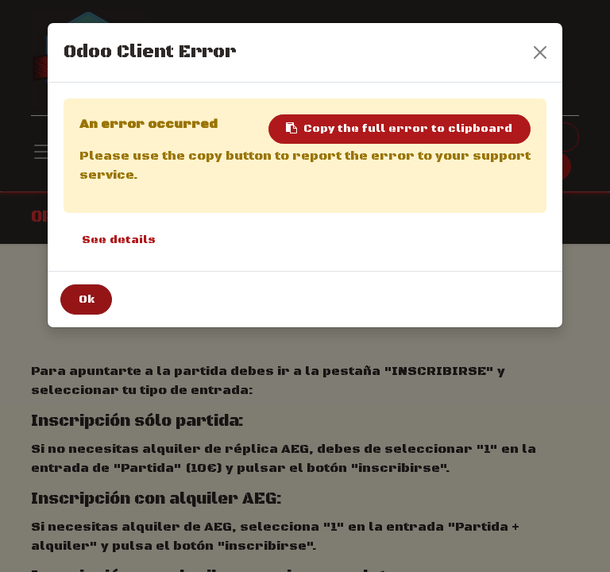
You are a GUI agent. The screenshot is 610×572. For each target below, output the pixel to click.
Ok (87, 299)
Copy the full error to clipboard (399, 129)
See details (119, 240)
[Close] (540, 52)
